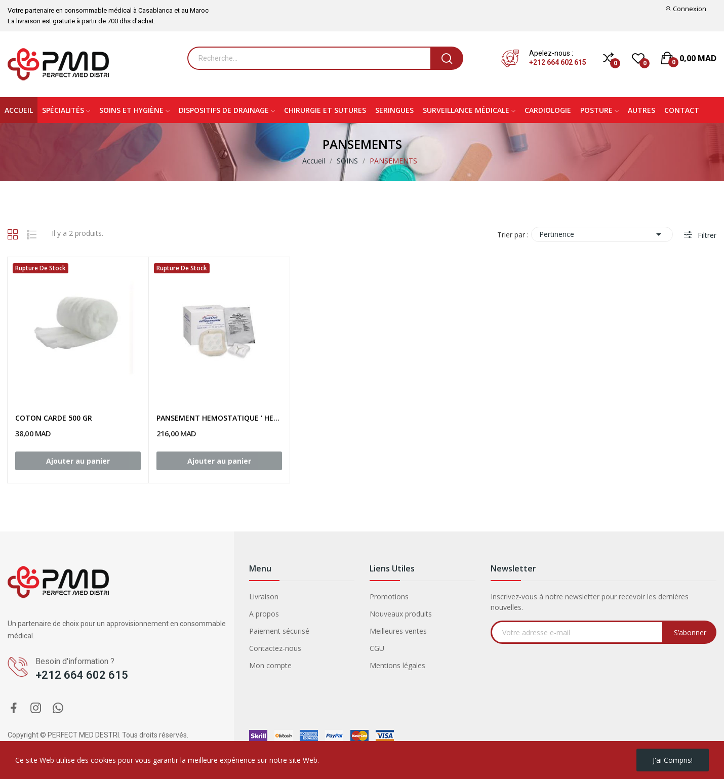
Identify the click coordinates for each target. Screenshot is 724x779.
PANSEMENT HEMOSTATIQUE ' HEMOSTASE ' (219, 418)
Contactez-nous (275, 648)
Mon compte (270, 665)
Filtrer (706, 235)
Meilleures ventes (398, 631)
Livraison (263, 596)
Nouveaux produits (401, 614)
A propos (264, 614)
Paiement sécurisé (279, 631)
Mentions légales (397, 665)
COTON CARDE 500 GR (53, 418)
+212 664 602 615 (557, 62)
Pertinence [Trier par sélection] (602, 234)
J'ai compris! (673, 760)
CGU (377, 648)
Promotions (389, 596)
